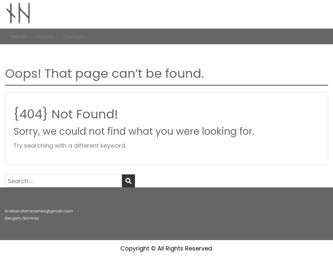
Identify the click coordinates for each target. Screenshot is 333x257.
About (44, 36)
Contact (74, 36)
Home (18, 36)
